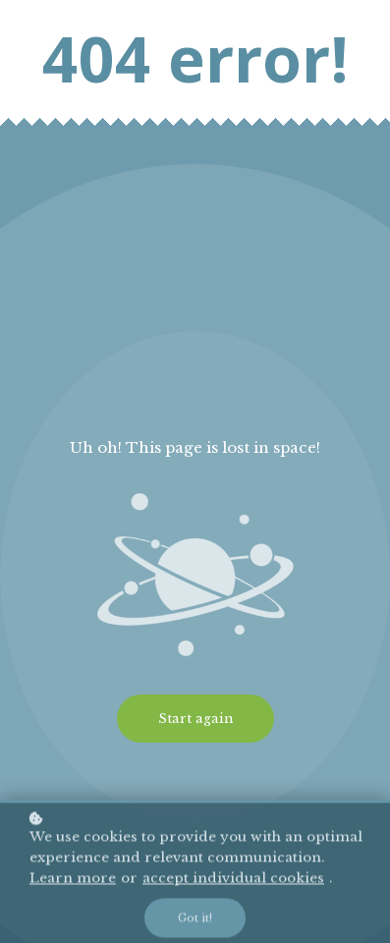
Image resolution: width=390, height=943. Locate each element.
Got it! (195, 922)
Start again (195, 718)
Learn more (72, 882)
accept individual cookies (233, 882)
